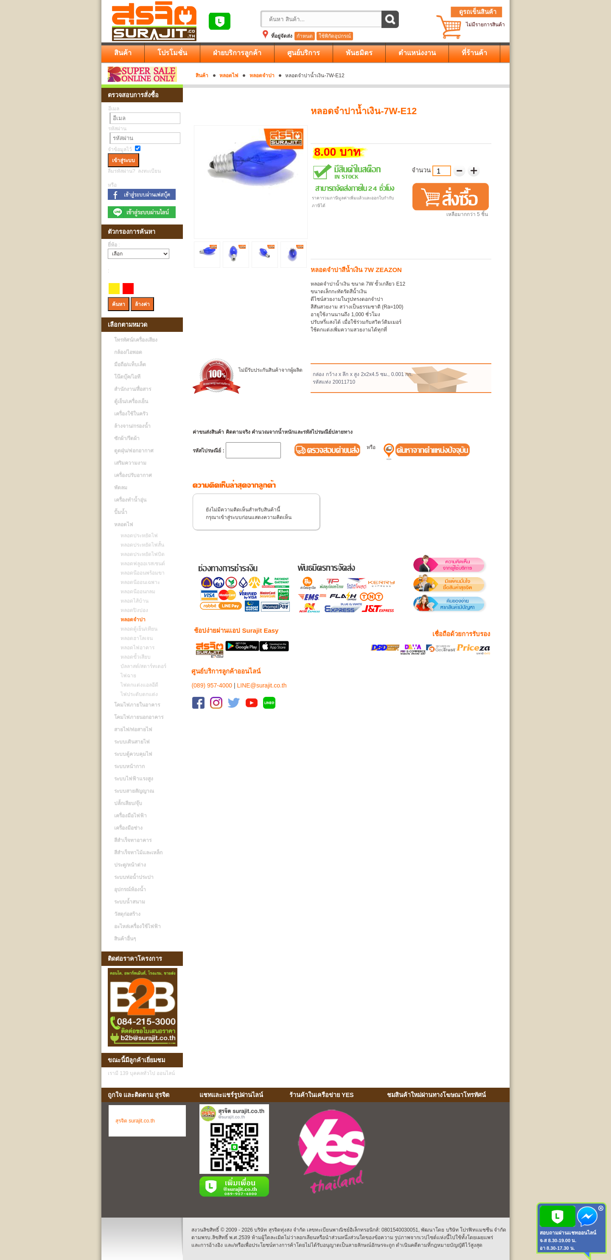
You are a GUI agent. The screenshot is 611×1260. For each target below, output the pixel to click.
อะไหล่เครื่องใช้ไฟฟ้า (137, 926)
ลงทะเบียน (149, 171)
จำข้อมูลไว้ (120, 149)
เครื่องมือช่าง (128, 828)
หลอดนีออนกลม (135, 592)
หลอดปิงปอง (132, 610)
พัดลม (120, 488)
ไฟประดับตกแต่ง (137, 694)
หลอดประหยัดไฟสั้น (140, 545)
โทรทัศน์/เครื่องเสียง (135, 340)
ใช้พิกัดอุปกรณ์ (335, 36)
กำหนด (305, 36)
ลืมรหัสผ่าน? (121, 171)
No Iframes (445, 1153)
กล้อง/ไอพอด (128, 352)
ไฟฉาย (126, 676)
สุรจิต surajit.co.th (135, 1121)
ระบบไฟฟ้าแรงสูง (133, 779)
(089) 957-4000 (211, 674)
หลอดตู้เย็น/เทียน (136, 629)
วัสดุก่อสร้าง (127, 914)
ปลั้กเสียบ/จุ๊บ (128, 803)
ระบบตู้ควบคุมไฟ (133, 754)
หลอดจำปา (262, 76)
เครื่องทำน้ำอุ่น (130, 500)
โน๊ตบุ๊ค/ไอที (127, 377)
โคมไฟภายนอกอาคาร (138, 717)
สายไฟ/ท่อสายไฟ (133, 729)
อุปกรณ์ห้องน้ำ (130, 889)
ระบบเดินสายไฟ (132, 742)
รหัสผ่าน (117, 129)
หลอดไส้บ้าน (132, 601)
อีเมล (113, 109)
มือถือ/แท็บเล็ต (130, 365)
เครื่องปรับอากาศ (133, 475)
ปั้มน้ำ (120, 512)
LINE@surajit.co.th (262, 674)
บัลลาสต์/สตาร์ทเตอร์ (141, 666)
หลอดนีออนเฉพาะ (138, 582)
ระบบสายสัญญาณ (134, 791)
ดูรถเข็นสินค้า (477, 11)
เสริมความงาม (130, 463)
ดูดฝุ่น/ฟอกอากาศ (134, 451)
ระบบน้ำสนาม (129, 902)
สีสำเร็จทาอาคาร (132, 840)
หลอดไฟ (228, 76)
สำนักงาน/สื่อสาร (132, 389)
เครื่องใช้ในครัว (131, 414)
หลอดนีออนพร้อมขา (140, 573)
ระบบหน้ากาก (129, 766)
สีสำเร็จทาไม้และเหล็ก (138, 853)
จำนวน (422, 170)
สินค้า (202, 76)
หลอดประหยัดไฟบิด (140, 554)
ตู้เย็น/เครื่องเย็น (131, 401)
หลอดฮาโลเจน (134, 638)
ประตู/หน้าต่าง (130, 865)
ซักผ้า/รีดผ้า (127, 438)
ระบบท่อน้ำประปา (134, 877)
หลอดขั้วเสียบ (133, 657)
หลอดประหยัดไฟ (137, 536)
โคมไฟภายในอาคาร (137, 705)
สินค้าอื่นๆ (125, 939)
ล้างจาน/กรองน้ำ (132, 426)
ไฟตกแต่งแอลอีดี (137, 685)
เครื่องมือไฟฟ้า (130, 816)
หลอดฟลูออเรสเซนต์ (140, 564)
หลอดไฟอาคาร (135, 648)
